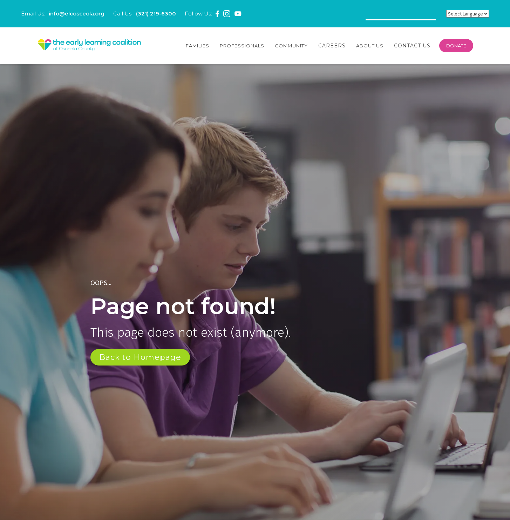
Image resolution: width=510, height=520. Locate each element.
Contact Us (412, 45)
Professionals (242, 45)
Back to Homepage (140, 357)
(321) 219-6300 (156, 13)
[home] (89, 45)
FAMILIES (197, 45)
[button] (198, 46)
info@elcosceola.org (76, 13)
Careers (332, 45)
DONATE (456, 45)
